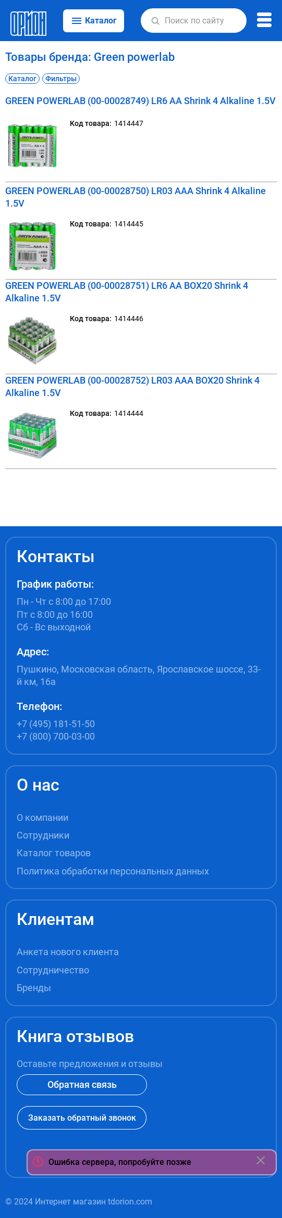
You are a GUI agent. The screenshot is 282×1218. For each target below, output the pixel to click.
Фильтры (61, 78)
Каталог (22, 78)
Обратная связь (82, 1084)
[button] (155, 21)
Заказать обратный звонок (82, 1118)
